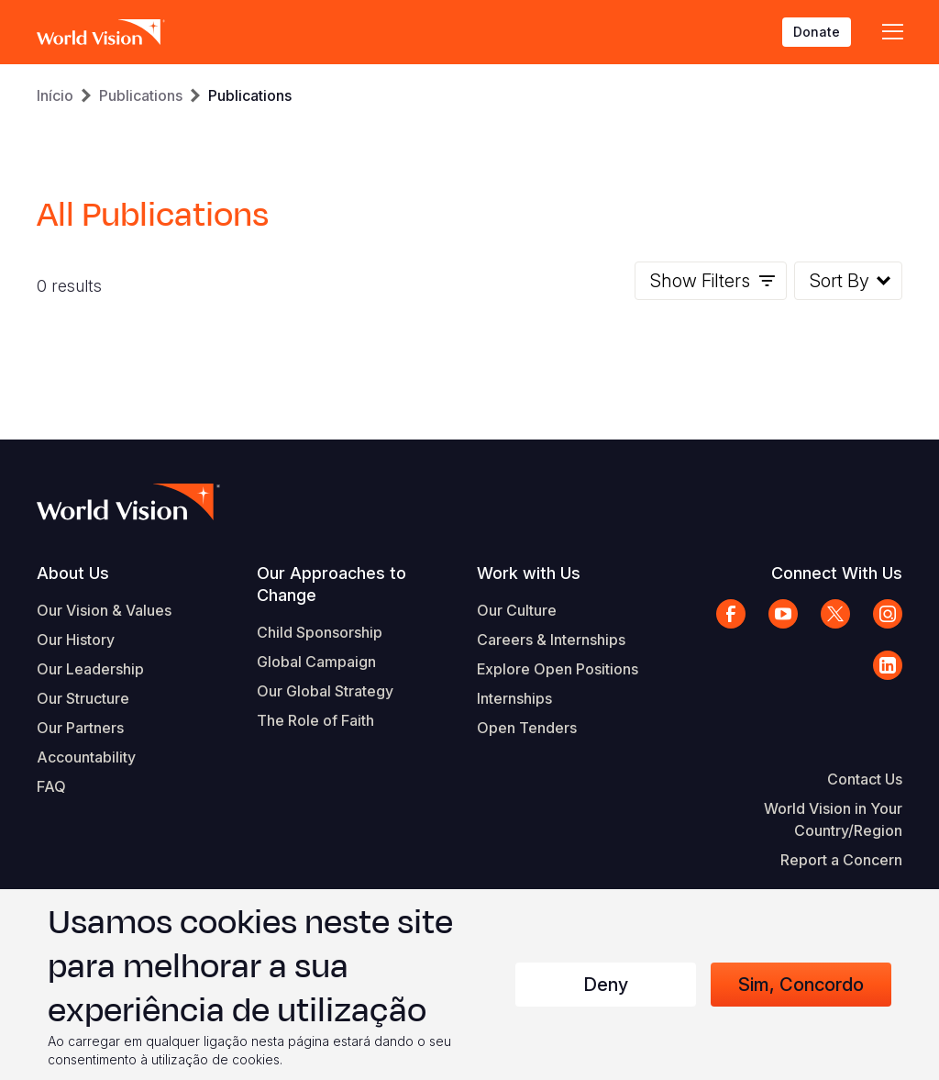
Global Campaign (316, 661)
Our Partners (80, 727)
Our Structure (83, 698)
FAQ (51, 786)
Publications (140, 95)
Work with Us (528, 573)
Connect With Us (836, 573)
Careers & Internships (551, 639)
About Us (73, 573)
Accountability (86, 757)
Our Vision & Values (104, 610)
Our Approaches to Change (331, 584)
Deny (605, 985)
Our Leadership (90, 669)
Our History (76, 639)
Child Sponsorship (319, 632)
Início (55, 95)
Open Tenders (527, 727)
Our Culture (517, 610)
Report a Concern (841, 860)
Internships (514, 698)
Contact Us (864, 779)
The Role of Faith (315, 720)
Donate (816, 31)
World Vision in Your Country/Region (833, 819)
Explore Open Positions (557, 669)
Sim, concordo (801, 985)
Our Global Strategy (325, 691)
